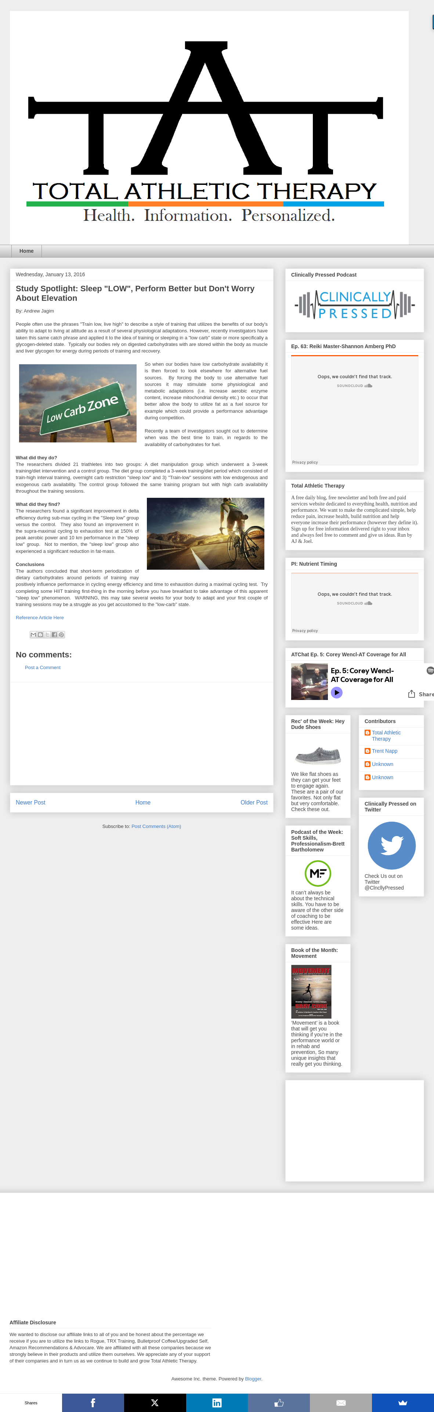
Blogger (253, 1379)
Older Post (254, 802)
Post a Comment (43, 667)
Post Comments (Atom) (156, 826)
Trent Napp (385, 751)
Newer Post (31, 802)
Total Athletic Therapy (386, 736)
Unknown (382, 764)
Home (26, 251)
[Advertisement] (142, 734)
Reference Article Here (40, 617)
